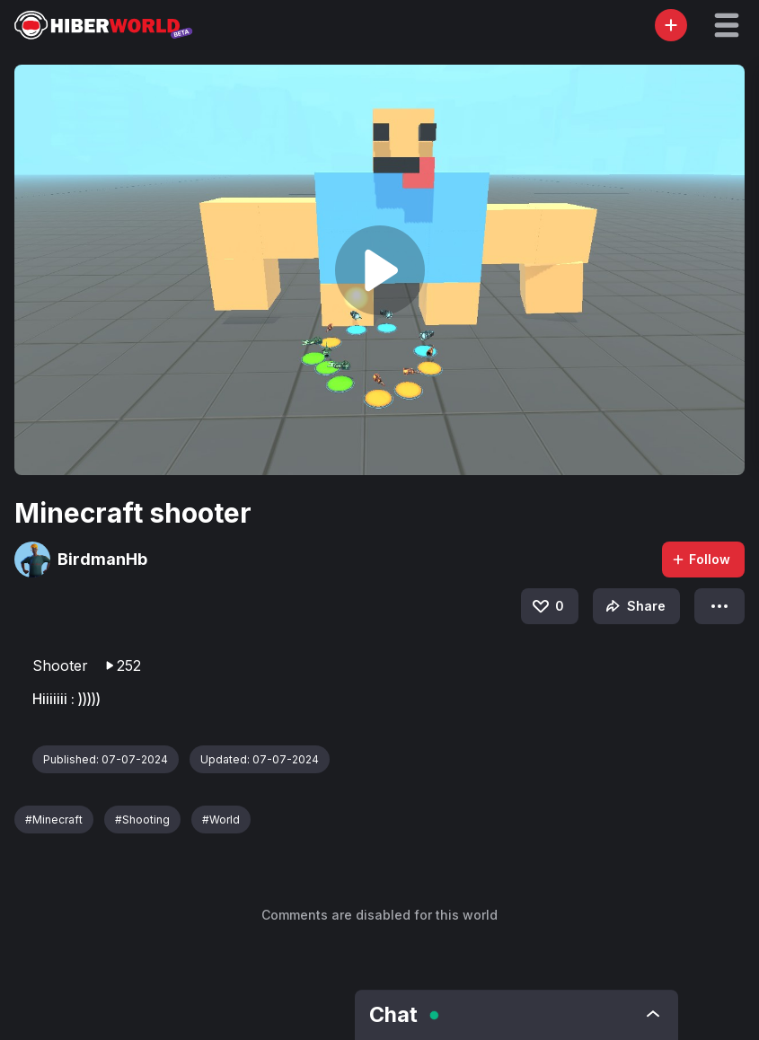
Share (634, 606)
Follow (700, 559)
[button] (727, 25)
